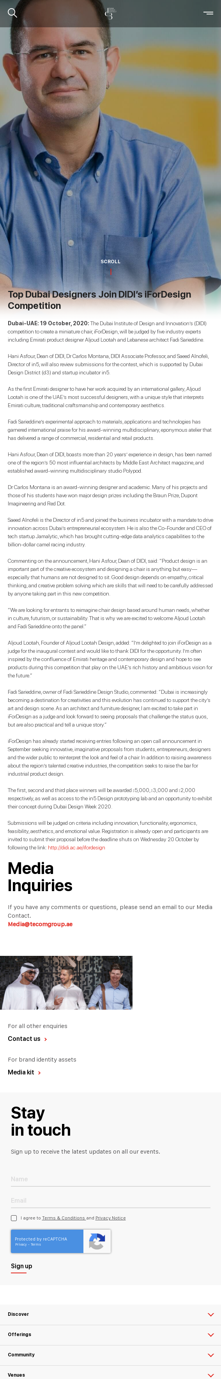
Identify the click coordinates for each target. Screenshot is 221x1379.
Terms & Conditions (64, 1218)
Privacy (21, 1244)
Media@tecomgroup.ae (40, 924)
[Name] (110, 1179)
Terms (36, 1244)
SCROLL (110, 261)
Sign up (21, 1266)
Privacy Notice (110, 1218)
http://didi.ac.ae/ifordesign (76, 847)
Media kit (21, 1072)
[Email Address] (110, 1200)
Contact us (24, 1038)
